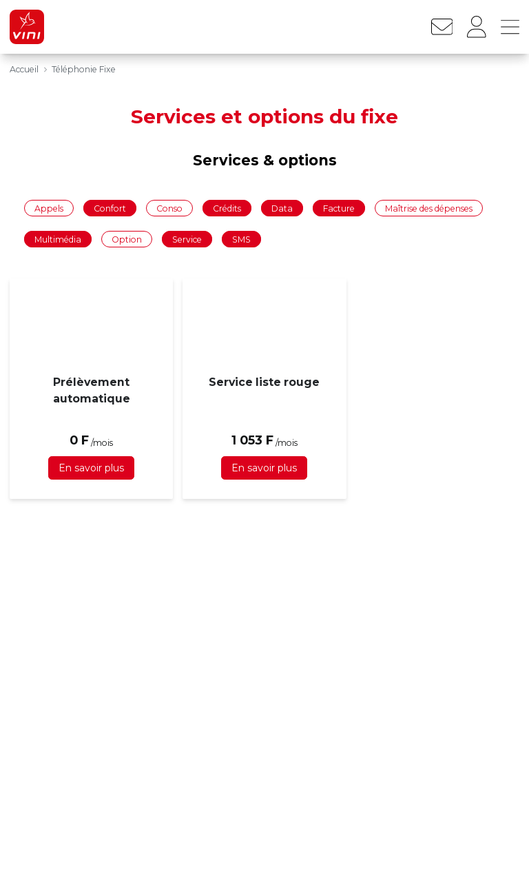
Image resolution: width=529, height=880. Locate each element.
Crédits (227, 208)
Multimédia (57, 239)
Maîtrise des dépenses (429, 208)
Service (187, 239)
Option (127, 239)
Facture (339, 208)
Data (282, 208)
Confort (110, 208)
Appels (48, 208)
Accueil (24, 69)
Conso (169, 208)
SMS (241, 239)
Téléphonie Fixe (84, 69)
